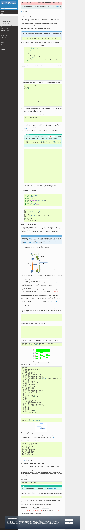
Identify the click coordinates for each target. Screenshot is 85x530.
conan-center (54, 282)
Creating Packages (4, 28)
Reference (3, 44)
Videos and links (4, 46)
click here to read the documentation (45, 3)
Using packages (4, 26)
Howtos (2, 42)
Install (2, 13)
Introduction (3, 11)
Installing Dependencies (6, 19)
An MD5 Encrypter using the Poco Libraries (8, 17)
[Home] (21, 11)
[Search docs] (9, 8)
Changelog (3, 49)
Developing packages (5, 32)
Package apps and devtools (6, 33)
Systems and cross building (6, 37)
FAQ (2, 47)
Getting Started (3, 15)
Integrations (3, 40)
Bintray (54, 437)
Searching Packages (5, 23)
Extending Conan (4, 39)
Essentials (57, 6)
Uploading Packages (5, 30)
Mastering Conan (4, 35)
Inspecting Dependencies (6, 21)
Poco (35, 20)
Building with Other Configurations (8, 25)
